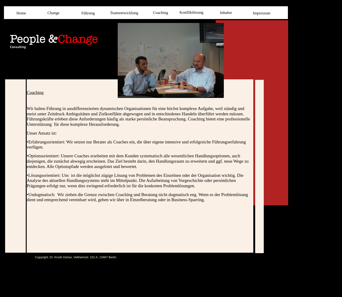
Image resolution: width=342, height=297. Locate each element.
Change (54, 13)
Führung (88, 13)
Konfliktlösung (191, 12)
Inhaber (226, 12)
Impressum (261, 13)
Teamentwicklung (124, 13)
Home (21, 13)
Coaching (160, 12)
